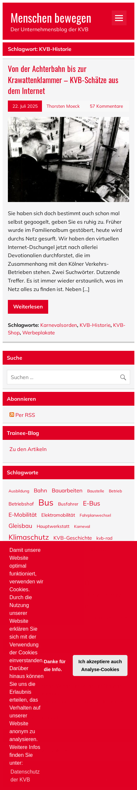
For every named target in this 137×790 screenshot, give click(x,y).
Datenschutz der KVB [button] (25, 775)
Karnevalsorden (58, 325)
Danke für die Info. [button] (55, 665)
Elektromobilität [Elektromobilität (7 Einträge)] (58, 515)
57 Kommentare (106, 106)
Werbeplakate (38, 332)
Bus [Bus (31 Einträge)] (45, 502)
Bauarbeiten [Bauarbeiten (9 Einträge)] (67, 490)
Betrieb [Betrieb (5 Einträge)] (115, 490)
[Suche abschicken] (124, 375)
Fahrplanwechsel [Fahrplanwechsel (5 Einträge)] (95, 515)
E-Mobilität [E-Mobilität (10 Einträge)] (23, 514)
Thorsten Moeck (63, 106)
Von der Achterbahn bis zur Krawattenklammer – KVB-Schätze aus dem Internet (63, 79)
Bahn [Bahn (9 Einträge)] (40, 490)
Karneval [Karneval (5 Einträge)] (82, 526)
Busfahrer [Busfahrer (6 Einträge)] (68, 503)
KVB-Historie (95, 325)
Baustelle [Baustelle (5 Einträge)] (95, 490)
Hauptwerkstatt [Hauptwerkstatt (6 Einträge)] (53, 526)
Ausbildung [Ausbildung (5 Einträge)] (19, 490)
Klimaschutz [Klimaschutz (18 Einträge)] (29, 536)
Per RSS (22, 415)
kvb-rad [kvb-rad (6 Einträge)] (104, 537)
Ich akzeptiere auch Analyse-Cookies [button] (100, 665)
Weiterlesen (28, 306)
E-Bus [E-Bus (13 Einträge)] (91, 503)
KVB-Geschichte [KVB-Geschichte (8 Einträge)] (72, 537)
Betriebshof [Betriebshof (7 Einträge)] (21, 504)
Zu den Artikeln (28, 449)
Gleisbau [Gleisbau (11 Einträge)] (20, 525)
